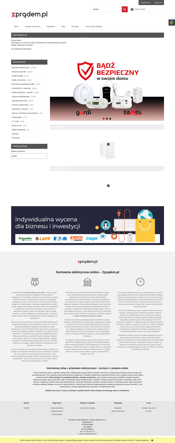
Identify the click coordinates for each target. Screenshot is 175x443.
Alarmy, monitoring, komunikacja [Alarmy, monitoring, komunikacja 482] (25, 113)
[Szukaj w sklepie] (106, 9)
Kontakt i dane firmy (148, 408)
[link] (107, 90)
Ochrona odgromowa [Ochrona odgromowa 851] (20, 105)
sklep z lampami (62, 390)
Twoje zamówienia (57, 408)
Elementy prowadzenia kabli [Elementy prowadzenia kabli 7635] (23, 84)
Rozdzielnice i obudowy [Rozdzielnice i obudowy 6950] (21, 88)
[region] (107, 90)
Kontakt (26, 408)
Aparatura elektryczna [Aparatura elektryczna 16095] (20, 68)
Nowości (15, 134)
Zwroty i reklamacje (118, 411)
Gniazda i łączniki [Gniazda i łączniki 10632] (19, 72)
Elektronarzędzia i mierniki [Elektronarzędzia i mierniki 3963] (22, 92)
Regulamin (118, 408)
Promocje (15, 138)
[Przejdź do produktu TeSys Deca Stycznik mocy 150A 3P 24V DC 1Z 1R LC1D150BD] (107, 155)
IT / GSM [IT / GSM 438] (15, 121)
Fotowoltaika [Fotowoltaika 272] (17, 117)
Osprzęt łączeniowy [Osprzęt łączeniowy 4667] (19, 101)
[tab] (104, 119)
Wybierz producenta (18, 151)
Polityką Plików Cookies (74, 440)
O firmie (148, 411)
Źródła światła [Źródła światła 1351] (17, 76)
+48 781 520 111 (89, 431)
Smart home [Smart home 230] (17, 126)
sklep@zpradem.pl (90, 434)
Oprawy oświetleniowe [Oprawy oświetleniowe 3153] (21, 97)
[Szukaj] (125, 9)
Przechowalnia (57, 414)
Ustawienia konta (57, 411)
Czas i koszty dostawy (87, 408)
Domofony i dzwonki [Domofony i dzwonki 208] (20, 109)
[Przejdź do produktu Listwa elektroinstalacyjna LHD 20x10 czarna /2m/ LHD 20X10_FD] (107, 197)
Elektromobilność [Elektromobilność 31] (19, 130)
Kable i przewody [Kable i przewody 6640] (19, 80)
